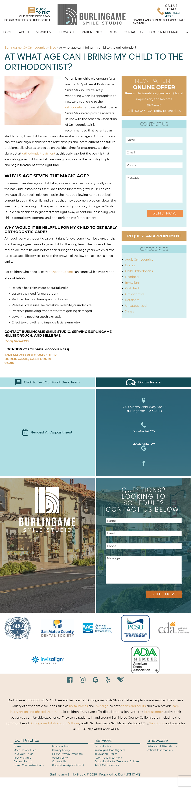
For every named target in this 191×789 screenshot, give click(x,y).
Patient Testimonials (160, 750)
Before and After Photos (162, 746)
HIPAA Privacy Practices (67, 754)
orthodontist (74, 107)
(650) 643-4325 (17, 341)
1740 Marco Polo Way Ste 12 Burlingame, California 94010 (31, 359)
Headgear (132, 277)
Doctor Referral (164, 32)
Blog (113, 32)
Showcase (66, 32)
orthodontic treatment (38, 153)
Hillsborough (57, 723)
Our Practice (26, 740)
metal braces (78, 706)
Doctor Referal (144, 382)
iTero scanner (153, 712)
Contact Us (133, 32)
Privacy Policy (61, 750)
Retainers (132, 300)
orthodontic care (61, 272)
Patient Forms (23, 761)
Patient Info (92, 32)
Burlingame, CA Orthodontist (26, 47)
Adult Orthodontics (139, 259)
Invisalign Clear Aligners (110, 750)
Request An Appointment (47, 432)
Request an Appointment (154, 236)
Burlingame (38, 723)
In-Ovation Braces (106, 754)
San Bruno (156, 723)
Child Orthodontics (139, 271)
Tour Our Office (23, 754)
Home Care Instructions (29, 765)
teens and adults (133, 706)
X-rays (129, 311)
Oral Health (133, 288)
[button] (187, 32)
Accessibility (60, 757)
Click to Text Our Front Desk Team (47, 382)
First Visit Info (22, 757)
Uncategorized (136, 305)
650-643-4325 (143, 111)
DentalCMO (129, 774)
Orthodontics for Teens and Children (117, 761)
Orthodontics (134, 294)
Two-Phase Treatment (108, 757)
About (24, 32)
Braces (130, 265)
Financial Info (60, 746)
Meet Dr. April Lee (25, 750)
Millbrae (73, 723)
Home (7, 32)
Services (43, 32)
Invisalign (132, 282)
